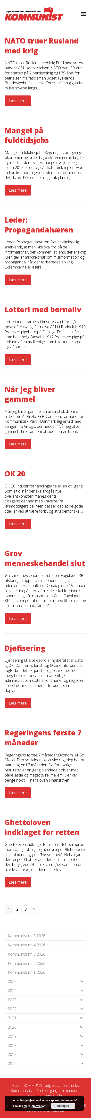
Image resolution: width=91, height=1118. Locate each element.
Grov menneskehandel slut (45, 558)
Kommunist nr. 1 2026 (26, 972)
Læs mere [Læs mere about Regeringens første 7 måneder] (18, 792)
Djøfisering (25, 648)
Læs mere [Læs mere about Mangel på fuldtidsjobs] (18, 190)
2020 (45, 1027)
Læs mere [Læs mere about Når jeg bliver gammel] (18, 444)
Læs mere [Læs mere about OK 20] (18, 523)
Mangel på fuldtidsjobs (27, 135)
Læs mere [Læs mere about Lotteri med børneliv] (18, 359)
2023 (45, 999)
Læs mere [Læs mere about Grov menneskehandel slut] (18, 618)
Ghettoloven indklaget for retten (42, 827)
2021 (45, 1018)
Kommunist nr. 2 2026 (26, 963)
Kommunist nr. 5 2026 (26, 935)
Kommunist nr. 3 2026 (26, 954)
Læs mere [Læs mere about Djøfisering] (18, 703)
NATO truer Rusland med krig (42, 46)
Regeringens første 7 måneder (43, 738)
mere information (34, 1105)
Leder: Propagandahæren (39, 225)
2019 (45, 1036)
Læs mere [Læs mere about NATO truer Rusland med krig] (18, 100)
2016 (45, 1063)
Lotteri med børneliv (43, 309)
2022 (45, 1008)
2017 (45, 1054)
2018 (45, 1045)
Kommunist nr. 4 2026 (26, 945)
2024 (45, 990)
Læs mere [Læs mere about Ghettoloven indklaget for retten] (18, 882)
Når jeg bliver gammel (30, 394)
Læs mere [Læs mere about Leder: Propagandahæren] (18, 280)
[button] (83, 14)
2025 (45, 981)
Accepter (63, 1106)
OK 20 (15, 474)
